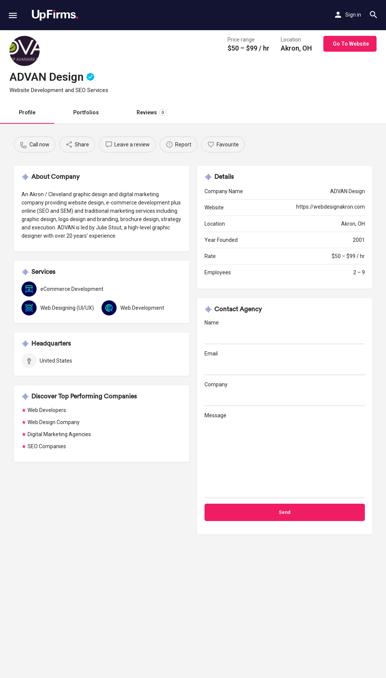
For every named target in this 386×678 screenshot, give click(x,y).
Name (285, 332)
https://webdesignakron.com (330, 207)
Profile (27, 112)
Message (285, 455)
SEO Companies (47, 446)
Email (285, 363)
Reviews (151, 112)
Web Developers (47, 410)
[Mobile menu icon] (13, 15)
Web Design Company (54, 422)
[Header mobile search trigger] (373, 15)
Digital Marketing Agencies (59, 434)
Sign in (353, 15)
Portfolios (86, 112)
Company (285, 393)
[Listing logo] (24, 51)
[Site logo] (54, 15)
